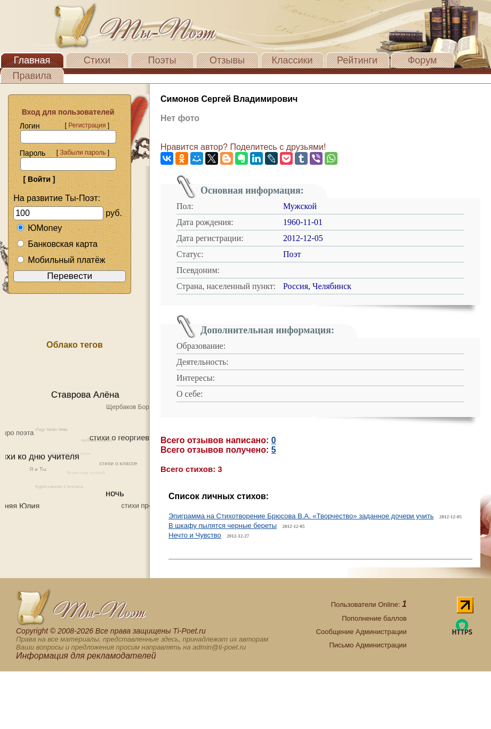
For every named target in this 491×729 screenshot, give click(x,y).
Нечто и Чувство (194, 535)
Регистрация (87, 125)
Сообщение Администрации (361, 632)
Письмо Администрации (367, 645)
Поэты (162, 60)
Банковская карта (57, 244)
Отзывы (227, 60)
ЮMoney (39, 228)
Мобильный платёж (61, 260)
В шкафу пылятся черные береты (222, 526)
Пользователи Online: (369, 604)
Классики (292, 60)
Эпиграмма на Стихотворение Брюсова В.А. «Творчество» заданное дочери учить (301, 516)
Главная (32, 60)
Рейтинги (357, 60)
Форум (422, 60)
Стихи (97, 60)
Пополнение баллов (374, 618)
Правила (31, 75)
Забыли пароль (83, 152)
